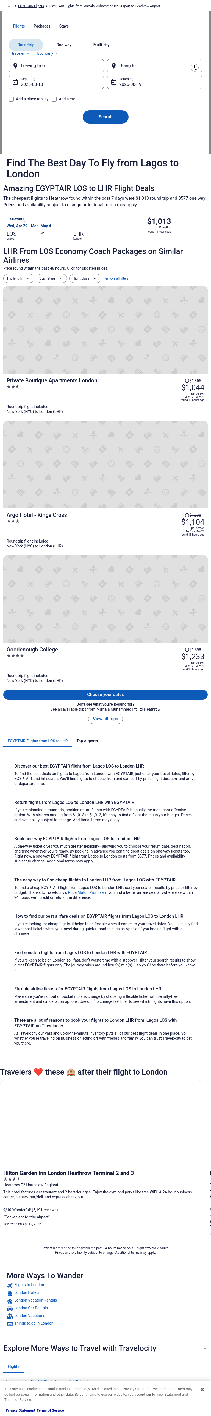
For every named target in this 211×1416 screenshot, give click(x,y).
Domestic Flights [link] (72, 1330)
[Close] (202, 1390)
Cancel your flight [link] (174, 1316)
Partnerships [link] (18, 1321)
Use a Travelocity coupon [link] (179, 1338)
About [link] (13, 1294)
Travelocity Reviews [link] (74, 1347)
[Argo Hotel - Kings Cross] (139, 413)
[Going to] (149, 132)
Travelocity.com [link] (14, 7)
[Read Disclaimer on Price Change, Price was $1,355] (193, 351)
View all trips (105, 500)
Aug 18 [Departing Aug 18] (39, 151)
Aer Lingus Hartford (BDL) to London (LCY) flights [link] (47, 1163)
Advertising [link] (17, 1356)
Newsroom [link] (17, 1330)
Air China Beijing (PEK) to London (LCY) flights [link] (44, 1195)
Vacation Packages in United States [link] (80, 1318)
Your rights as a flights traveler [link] (177, 1349)
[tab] (83, 93)
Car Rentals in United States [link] (80, 1338)
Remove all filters (116, 337)
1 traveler (31, 120)
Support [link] (167, 1294)
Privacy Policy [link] (120, 1294)
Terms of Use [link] (120, 1312)
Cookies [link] (116, 1303)
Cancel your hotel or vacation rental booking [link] (182, 1305)
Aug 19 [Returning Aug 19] (126, 151)
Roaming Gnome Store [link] (25, 1347)
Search (105, 184)
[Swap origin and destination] (107, 132)
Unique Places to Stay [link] (75, 1365)
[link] (105, 1067)
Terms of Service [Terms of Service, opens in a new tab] (50, 1410)
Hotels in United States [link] (76, 1294)
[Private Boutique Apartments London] (139, 366)
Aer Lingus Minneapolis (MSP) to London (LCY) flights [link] (51, 1184)
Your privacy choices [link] (125, 1338)
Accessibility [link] (119, 1330)
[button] (105, 1130)
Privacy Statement (20, 1410)
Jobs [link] (12, 1303)
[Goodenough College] (139, 459)
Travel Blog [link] (68, 1374)
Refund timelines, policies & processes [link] (181, 1327)
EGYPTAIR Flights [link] (59, 7)
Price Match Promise (86, 674)
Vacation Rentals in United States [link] (79, 1305)
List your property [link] (21, 1312)
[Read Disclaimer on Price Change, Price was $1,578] (193, 398)
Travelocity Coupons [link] (74, 1356)
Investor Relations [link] (22, 1338)
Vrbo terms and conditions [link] (129, 1321)
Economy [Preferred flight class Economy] (59, 120)
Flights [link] (36, 7)
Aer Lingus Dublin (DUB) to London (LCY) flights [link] (46, 1174)
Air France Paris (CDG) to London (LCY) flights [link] (44, 1205)
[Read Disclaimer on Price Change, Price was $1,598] (193, 444)
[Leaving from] (62, 132)
